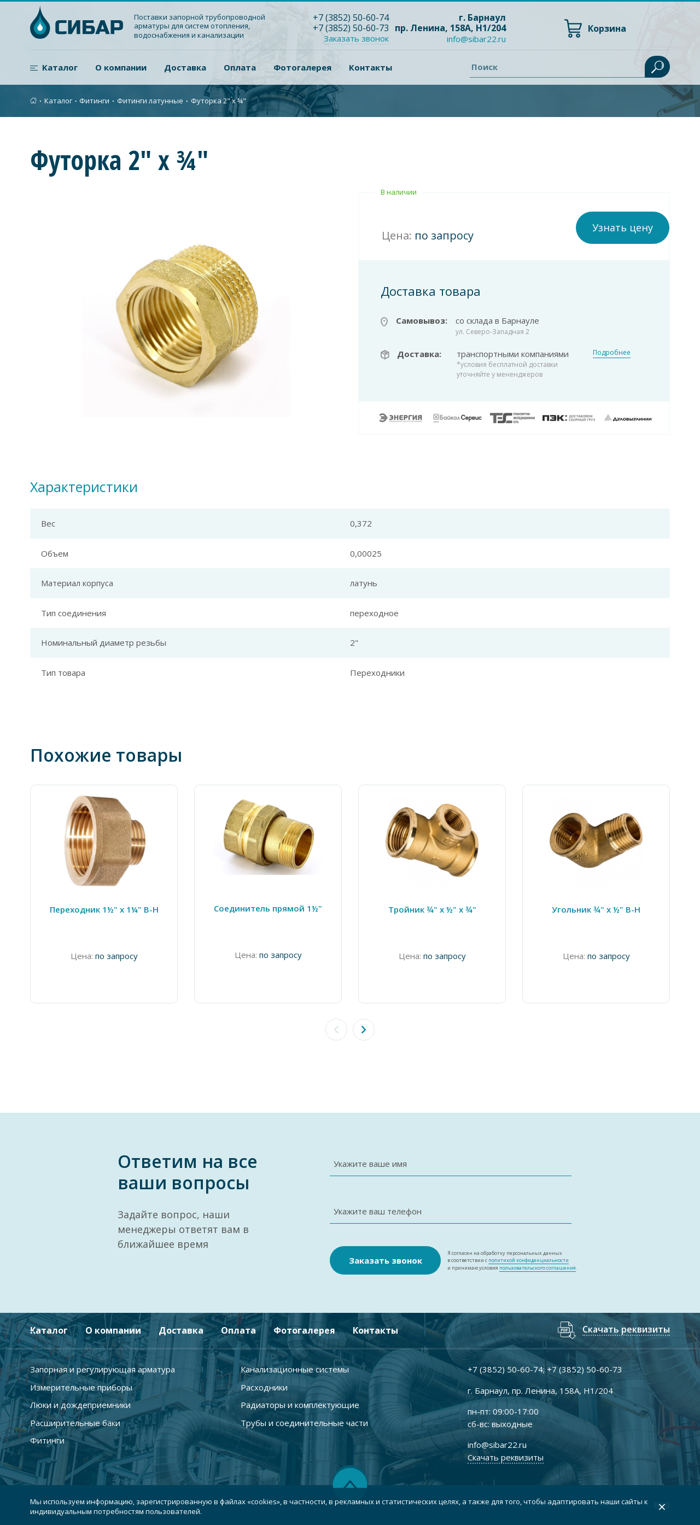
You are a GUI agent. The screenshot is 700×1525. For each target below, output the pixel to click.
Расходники (264, 1387)
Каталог (60, 67)
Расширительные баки (75, 1422)
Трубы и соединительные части (304, 1422)
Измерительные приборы (81, 1387)
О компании (121, 67)
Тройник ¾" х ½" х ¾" (432, 909)
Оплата (240, 67)
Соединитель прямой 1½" (268, 908)
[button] (364, 1030)
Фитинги (94, 101)
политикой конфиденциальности (528, 1260)
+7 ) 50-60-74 (351, 17)
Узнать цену (622, 227)
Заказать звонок (356, 38)
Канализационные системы (295, 1369)
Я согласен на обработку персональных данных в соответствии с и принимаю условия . (512, 1260)
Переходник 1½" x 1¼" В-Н (104, 909)
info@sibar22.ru (476, 38)
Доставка (185, 67)
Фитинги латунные (150, 101)
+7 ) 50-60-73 (351, 28)
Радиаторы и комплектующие (300, 1404)
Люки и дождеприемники (80, 1404)
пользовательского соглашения (537, 1267)
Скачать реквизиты (626, 1330)
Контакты (370, 67)
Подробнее (612, 352)
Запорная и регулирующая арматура (102, 1369)
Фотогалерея (302, 67)
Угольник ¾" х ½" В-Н (596, 909)
